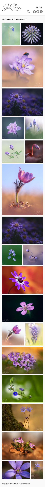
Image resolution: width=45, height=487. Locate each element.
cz (37, 7)
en (41, 7)
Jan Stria (15, 483)
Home (4, 19)
